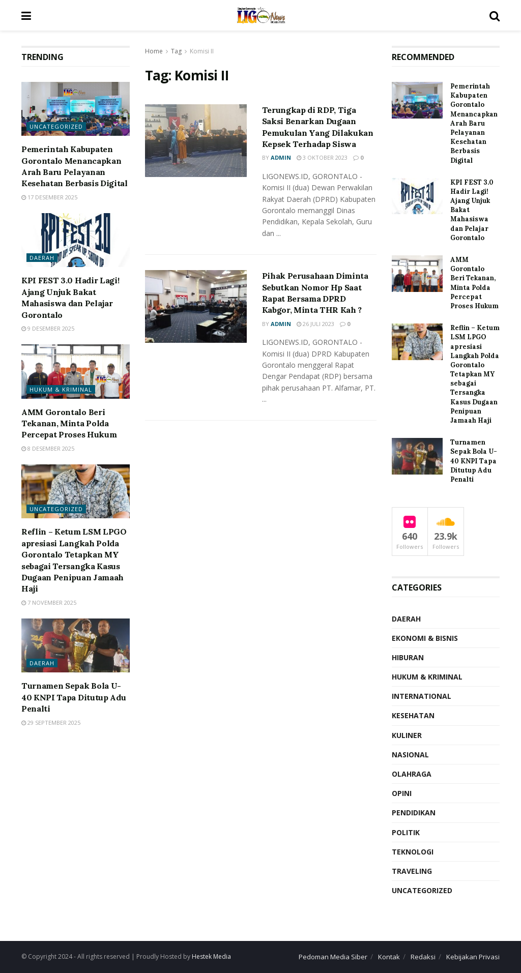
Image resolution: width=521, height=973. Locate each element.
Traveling (412, 871)
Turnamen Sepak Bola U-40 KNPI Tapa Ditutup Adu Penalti (73, 697)
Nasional (410, 754)
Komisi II (202, 51)
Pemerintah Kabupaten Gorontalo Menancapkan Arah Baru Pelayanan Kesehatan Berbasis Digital (474, 123)
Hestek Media (211, 956)
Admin (281, 157)
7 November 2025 (48, 602)
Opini (402, 793)
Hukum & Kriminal (61, 389)
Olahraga (411, 774)
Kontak (389, 956)
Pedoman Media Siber (333, 956)
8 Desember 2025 (47, 448)
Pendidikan (414, 812)
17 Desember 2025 (49, 197)
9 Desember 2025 (47, 328)
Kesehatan (413, 715)
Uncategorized (56, 126)
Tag (176, 51)
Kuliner (407, 735)
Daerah (42, 257)
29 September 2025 (50, 722)
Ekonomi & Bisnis (425, 638)
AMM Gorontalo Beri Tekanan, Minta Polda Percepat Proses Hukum (69, 423)
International (421, 696)
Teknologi (412, 852)
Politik (406, 832)
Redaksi (423, 956)
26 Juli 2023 (315, 324)
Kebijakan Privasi (473, 956)
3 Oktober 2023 (322, 157)
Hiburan (408, 657)
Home (154, 51)
